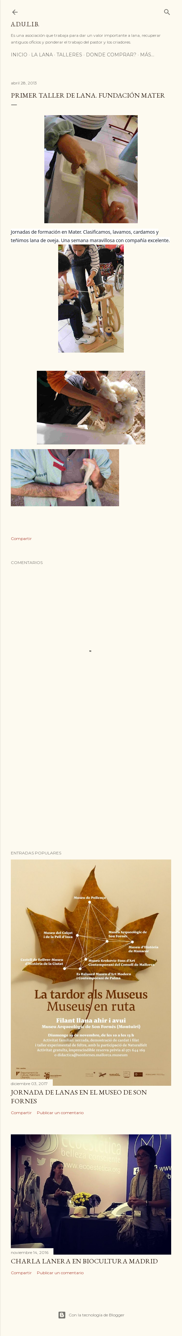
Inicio (19, 55)
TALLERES (69, 55)
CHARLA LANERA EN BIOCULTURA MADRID (84, 1261)
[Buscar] (167, 10)
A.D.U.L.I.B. (25, 24)
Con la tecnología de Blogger (91, 1315)
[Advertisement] (91, 786)
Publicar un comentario (60, 1112)
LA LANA (42, 55)
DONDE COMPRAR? (111, 55)
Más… (147, 55)
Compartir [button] (21, 538)
